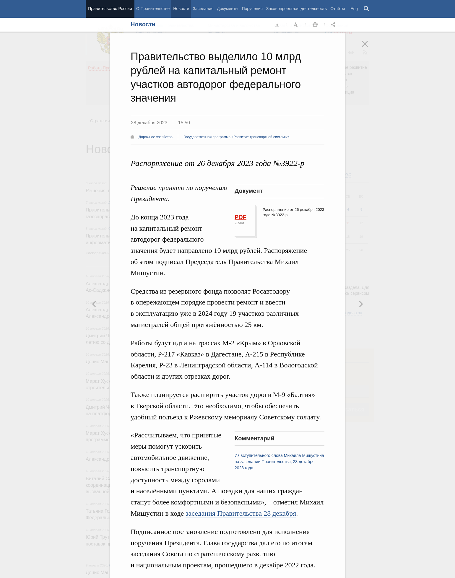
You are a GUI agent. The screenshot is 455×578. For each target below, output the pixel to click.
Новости (181, 8)
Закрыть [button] (369, 48)
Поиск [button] (367, 9)
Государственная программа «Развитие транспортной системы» (236, 137)
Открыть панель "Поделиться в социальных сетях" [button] (334, 25)
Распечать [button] (315, 25)
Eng (354, 8)
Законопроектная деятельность (296, 8)
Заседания (203, 8)
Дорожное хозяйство (156, 137)
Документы (227, 8)
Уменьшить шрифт (277, 25)
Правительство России (110, 8)
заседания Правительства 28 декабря (241, 513)
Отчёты (337, 8)
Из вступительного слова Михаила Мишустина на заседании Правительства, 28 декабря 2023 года (279, 461)
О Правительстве (153, 8)
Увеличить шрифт (296, 25)
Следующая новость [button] (94, 304)
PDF (240, 217)
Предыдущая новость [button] (361, 304)
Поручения (252, 8)
